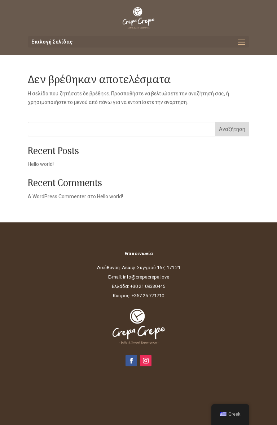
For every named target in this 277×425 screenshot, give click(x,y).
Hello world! (41, 164)
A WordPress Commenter (57, 196)
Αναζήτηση (232, 129)
